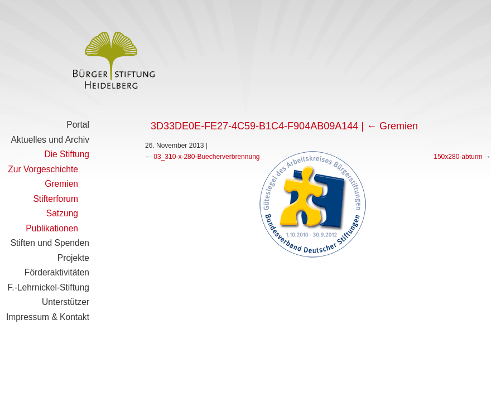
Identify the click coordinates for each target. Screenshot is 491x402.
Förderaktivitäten (57, 272)
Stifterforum (55, 199)
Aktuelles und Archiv (50, 139)
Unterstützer (65, 302)
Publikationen (52, 228)
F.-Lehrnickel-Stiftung (48, 287)
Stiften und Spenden (50, 243)
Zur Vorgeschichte (43, 169)
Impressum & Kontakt (47, 317)
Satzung (62, 213)
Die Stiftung (66, 154)
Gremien (61, 183)
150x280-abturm (458, 157)
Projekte (73, 258)
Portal (77, 124)
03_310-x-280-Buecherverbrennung (206, 157)
